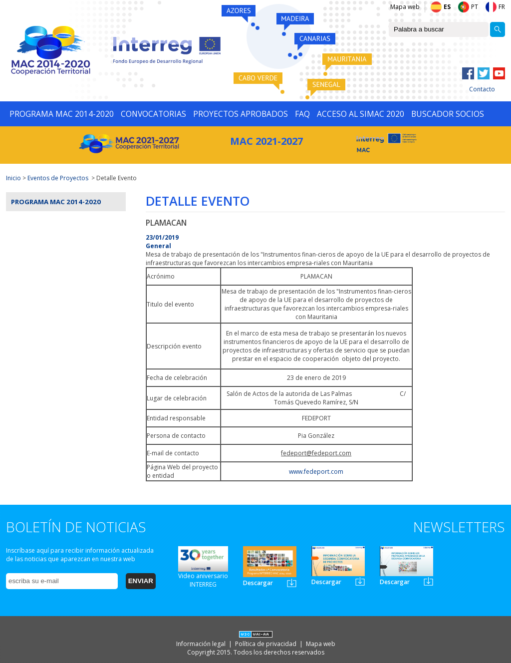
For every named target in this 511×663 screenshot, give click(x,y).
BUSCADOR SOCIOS (447, 113)
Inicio (13, 178)
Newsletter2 (360, 581)
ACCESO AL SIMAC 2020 (360, 113)
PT (474, 6)
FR (502, 6)
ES (447, 6)
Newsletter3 (428, 581)
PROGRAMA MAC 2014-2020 (61, 113)
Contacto (482, 89)
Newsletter (291, 583)
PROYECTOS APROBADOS (240, 113)
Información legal (201, 644)
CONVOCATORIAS (153, 113)
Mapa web (405, 6)
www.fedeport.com (316, 471)
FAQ (302, 113)
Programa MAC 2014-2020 (56, 201)
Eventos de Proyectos (57, 178)
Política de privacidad (266, 644)
